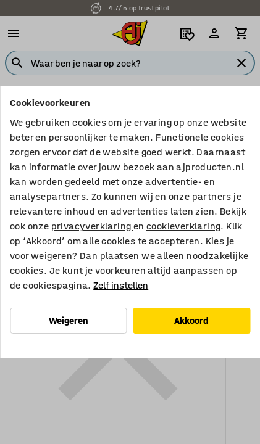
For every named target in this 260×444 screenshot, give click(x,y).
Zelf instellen (120, 285)
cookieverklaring (183, 226)
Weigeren (68, 320)
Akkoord (191, 320)
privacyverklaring (92, 226)
